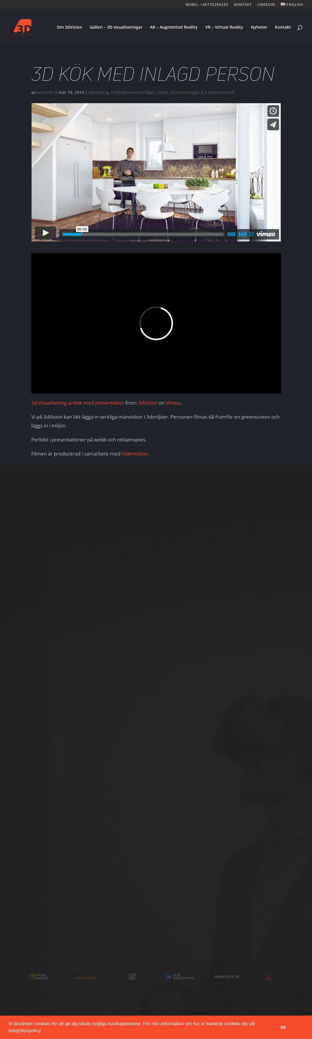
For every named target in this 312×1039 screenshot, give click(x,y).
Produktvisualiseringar (133, 92)
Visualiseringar (185, 92)
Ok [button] (283, 1027)
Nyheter (259, 27)
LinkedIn (266, 5)
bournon (45, 92)
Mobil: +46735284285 (207, 5)
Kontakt (283, 27)
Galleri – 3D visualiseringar (116, 27)
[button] (43, 1031)
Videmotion (135, 453)
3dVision (147, 402)
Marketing (98, 92)
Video (162, 92)
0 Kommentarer (219, 92)
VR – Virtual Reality (224, 27)
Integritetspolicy (24, 1030)
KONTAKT (243, 5)
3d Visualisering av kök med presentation (77, 402)
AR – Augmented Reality (174, 27)
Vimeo (173, 402)
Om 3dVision (69, 27)
